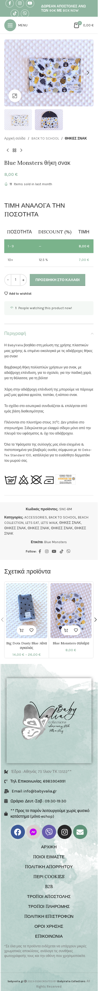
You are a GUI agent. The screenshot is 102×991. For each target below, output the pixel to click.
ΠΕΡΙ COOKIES (48, 876)
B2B (49, 886)
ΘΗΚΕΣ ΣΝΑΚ (76, 138)
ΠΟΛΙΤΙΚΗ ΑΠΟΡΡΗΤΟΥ (49, 866)
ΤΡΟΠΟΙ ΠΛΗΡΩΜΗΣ (49, 906)
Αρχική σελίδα (15, 138)
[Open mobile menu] (15, 25)
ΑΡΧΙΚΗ (49, 846)
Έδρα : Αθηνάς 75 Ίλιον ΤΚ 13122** (41, 771)
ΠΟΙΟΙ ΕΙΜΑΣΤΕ (49, 856)
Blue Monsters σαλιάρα (71, 643)
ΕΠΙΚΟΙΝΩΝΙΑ (49, 936)
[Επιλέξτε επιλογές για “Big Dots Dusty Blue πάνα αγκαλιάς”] (22, 630)
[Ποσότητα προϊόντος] (15, 280)
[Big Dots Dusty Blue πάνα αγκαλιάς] (26, 610)
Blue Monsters (55, 542)
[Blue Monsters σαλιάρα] (71, 610)
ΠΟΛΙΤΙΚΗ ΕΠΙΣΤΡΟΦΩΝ (49, 916)
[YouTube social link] (54, 552)
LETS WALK (49, 523)
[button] (10, 73)
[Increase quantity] (23, 280)
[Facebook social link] (40, 552)
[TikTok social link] (14, 13)
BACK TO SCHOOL (45, 138)
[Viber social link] (25, 13)
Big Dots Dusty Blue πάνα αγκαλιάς (26, 645)
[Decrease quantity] (7, 280)
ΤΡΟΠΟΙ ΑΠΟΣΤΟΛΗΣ (49, 896)
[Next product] (21, 150)
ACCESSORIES (35, 517)
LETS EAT (32, 523)
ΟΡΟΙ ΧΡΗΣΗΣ (49, 926)
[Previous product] (7, 150)
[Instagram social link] (46, 552)
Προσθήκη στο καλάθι (57, 280)
